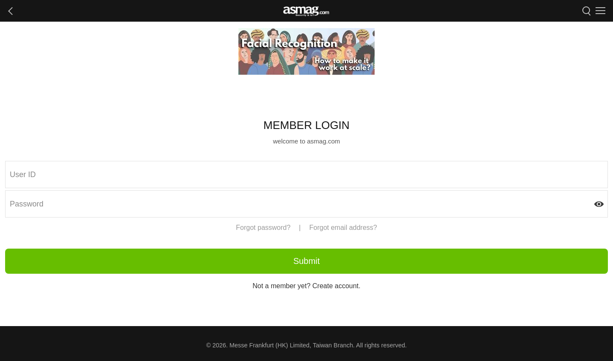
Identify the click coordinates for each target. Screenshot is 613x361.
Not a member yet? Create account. (306, 285)
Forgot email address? (343, 227)
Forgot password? (263, 227)
